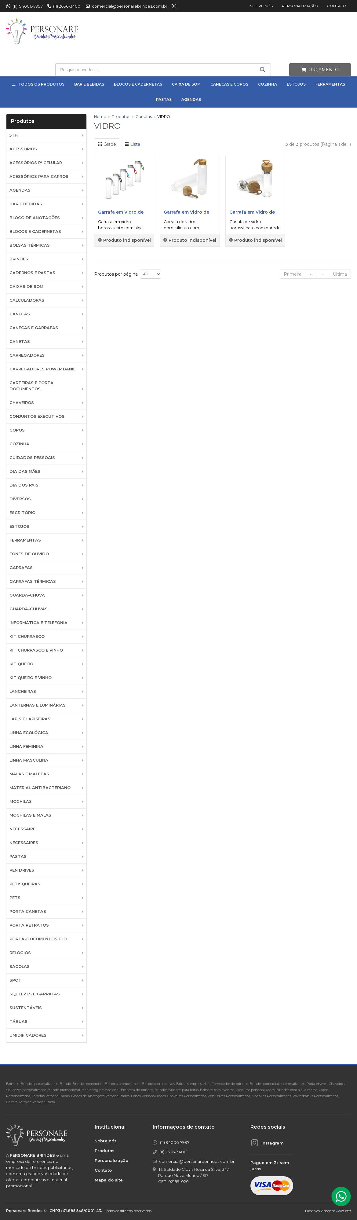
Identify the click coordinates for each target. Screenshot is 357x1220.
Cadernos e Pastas (32, 272)
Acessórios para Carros (38, 176)
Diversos (20, 499)
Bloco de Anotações (34, 217)
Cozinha (267, 84)
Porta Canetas (27, 911)
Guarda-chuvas (28, 609)
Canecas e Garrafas (33, 327)
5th (13, 135)
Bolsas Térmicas (29, 245)
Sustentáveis (25, 1007)
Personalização (300, 6)
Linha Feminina (26, 746)
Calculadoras (26, 300)
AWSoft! (343, 1210)
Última (340, 274)
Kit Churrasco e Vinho (36, 650)
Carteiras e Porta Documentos (31, 385)
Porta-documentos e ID (38, 939)
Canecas (19, 314)
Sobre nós (261, 6)
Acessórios (23, 149)
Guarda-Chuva (27, 595)
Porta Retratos (29, 925)
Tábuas (18, 1021)
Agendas (191, 99)
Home (100, 116)
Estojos (296, 84)
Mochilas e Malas (30, 815)
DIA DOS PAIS (23, 485)
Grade (107, 144)
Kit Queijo (21, 664)
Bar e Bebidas (89, 84)
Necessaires (23, 842)
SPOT (15, 980)
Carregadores (27, 355)
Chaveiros (21, 402)
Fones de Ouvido (29, 554)
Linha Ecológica (28, 732)
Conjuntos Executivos (36, 416)
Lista (132, 144)
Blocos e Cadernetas (138, 84)
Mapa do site (109, 1180)
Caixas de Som (26, 286)
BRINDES (18, 259)
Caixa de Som (186, 84)
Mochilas (20, 801)
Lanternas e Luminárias (37, 705)
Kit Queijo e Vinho (30, 677)
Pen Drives (21, 870)
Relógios (20, 952)
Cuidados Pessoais (32, 457)
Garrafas (21, 567)
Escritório (22, 512)
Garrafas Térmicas (32, 581)
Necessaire (22, 829)
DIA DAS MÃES (24, 471)
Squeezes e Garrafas (34, 994)
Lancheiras (22, 691)
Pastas (164, 99)
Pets (14, 897)
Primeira (292, 274)
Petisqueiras (24, 884)
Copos (17, 430)
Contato (336, 6)
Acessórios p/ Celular (35, 162)
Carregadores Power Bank (42, 369)
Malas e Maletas (29, 774)
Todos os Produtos (41, 84)
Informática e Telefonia (38, 622)
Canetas (19, 341)
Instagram (272, 1143)
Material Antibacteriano (40, 787)
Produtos (121, 116)
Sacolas (19, 966)
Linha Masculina (28, 760)
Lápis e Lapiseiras (29, 719)
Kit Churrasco (27, 636)
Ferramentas (330, 84)
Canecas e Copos (229, 84)
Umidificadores (27, 1035)
